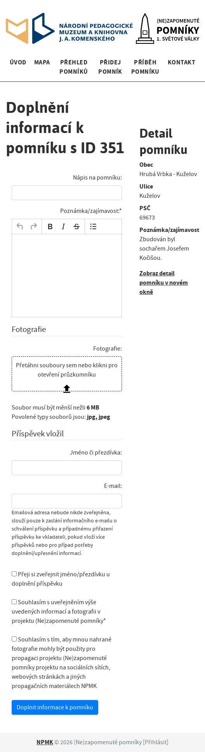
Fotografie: (107, 349)
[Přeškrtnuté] (76, 226)
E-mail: (113, 486)
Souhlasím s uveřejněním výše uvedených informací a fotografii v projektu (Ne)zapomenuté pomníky (57, 611)
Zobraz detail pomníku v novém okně (163, 282)
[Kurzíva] (63, 226)
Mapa (42, 62)
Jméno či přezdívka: (96, 452)
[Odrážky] (93, 226)
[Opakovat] (33, 226)
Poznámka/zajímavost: (89, 211)
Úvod (18, 62)
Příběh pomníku (145, 67)
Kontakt (181, 62)
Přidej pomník (110, 67)
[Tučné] (50, 226)
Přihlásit (156, 742)
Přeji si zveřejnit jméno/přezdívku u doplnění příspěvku (61, 579)
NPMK (44, 742)
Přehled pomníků (73, 67)
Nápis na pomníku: (97, 178)
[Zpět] (20, 226)
